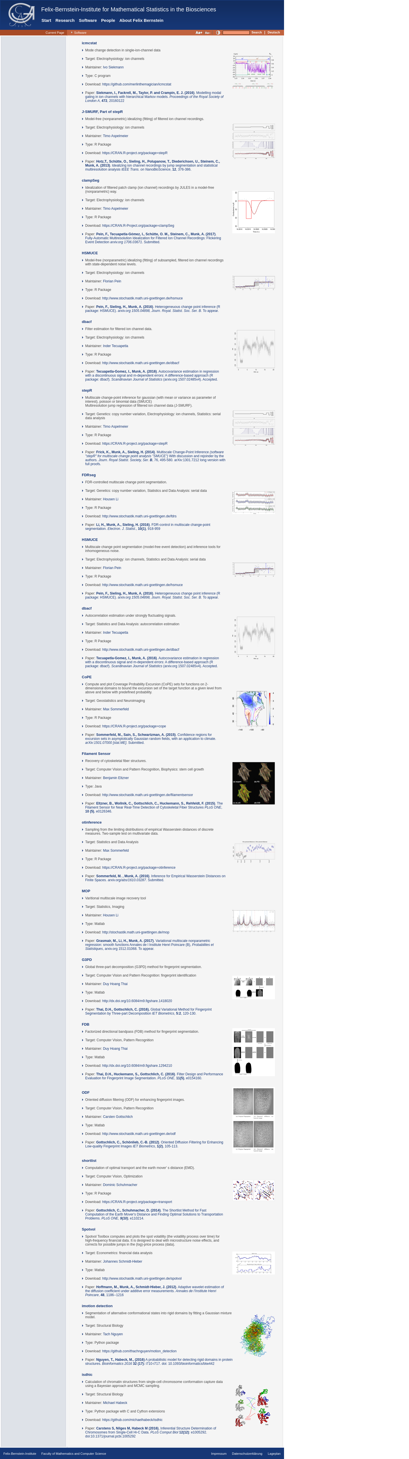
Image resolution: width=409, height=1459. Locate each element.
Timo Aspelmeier (115, 136)
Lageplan (274, 1453)
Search (256, 32)
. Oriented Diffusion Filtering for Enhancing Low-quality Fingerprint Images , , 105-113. (154, 1144)
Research (65, 20)
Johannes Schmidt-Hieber (122, 1261)
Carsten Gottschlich (118, 1117)
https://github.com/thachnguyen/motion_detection (139, 1351)
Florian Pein (112, 281)
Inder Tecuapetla (115, 346)
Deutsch (274, 32)
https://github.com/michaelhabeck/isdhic (132, 1420)
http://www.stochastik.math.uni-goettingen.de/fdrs (139, 516)
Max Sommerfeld (116, 709)
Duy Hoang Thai (115, 984)
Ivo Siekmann (113, 67)
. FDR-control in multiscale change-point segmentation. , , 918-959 (147, 527)
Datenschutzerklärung (247, 1453)
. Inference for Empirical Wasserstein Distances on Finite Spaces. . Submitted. (155, 878)
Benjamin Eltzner (116, 778)
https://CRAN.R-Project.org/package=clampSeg (138, 226)
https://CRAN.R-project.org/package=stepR (135, 153)
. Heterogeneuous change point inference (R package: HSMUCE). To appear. (152, 309)
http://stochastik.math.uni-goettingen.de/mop (135, 932)
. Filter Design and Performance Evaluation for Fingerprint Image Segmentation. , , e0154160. (154, 1076)
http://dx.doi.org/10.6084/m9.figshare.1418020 (137, 1001)
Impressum (218, 1453)
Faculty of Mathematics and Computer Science (73, 1453)
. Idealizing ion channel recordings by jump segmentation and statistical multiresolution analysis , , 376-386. (152, 165)
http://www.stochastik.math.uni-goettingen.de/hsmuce (142, 298)
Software (88, 20)
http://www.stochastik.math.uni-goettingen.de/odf (139, 1134)
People (108, 20)
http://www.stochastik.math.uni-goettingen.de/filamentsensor (147, 795)
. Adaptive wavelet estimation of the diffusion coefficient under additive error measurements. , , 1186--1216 (154, 1291)
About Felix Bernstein (141, 20)
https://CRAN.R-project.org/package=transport (137, 1202)
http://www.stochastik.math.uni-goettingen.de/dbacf (140, 363)
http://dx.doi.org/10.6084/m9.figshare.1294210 (137, 1066)
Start (46, 20)
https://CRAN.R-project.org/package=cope (134, 726)
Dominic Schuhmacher (120, 1185)
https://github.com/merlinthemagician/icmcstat (136, 84)
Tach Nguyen (113, 1334)
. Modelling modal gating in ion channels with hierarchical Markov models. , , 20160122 (154, 97)
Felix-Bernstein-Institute (19, 1453)
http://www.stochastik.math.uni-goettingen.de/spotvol (142, 1278)
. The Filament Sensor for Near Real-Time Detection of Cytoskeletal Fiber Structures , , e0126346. (154, 807)
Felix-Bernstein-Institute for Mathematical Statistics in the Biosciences (128, 9)
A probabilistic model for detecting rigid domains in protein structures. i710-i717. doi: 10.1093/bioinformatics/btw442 (159, 1362)
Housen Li (110, 499)
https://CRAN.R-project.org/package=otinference (139, 868)
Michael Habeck (115, 1403)
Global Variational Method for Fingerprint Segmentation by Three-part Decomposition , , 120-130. (148, 1011)
